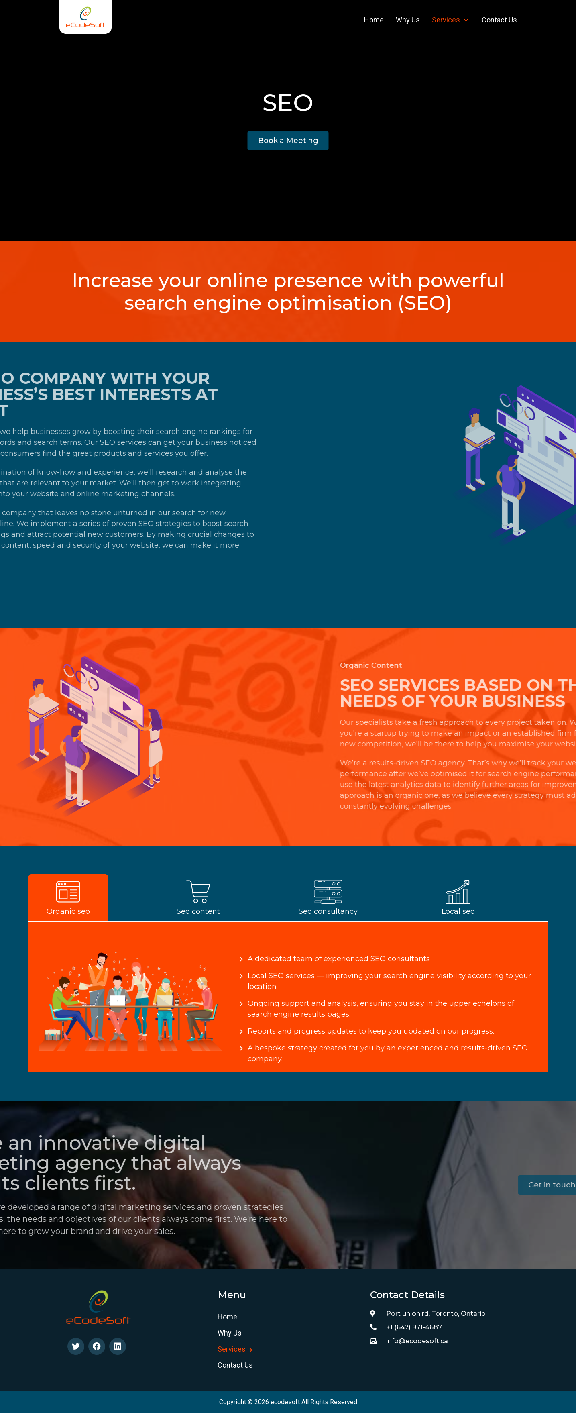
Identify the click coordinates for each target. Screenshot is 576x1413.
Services (451, 20)
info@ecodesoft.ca (409, 1341)
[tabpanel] (288, 997)
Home (374, 20)
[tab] (93, 897)
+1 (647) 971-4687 (406, 1327)
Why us (408, 20)
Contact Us (499, 20)
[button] (288, 140)
